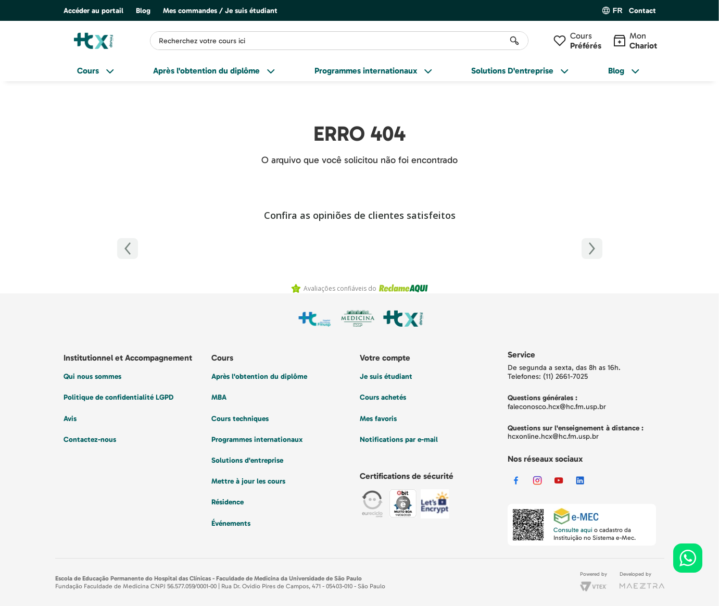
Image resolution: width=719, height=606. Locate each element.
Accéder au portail (93, 10)
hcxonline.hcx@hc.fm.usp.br (553, 436)
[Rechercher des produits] (514, 41)
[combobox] (339, 40)
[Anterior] (127, 248)
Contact (642, 11)
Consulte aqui (572, 530)
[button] (642, 11)
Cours (585, 41)
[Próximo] (592, 248)
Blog (143, 10)
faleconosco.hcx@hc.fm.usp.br (557, 406)
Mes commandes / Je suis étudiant (220, 10)
